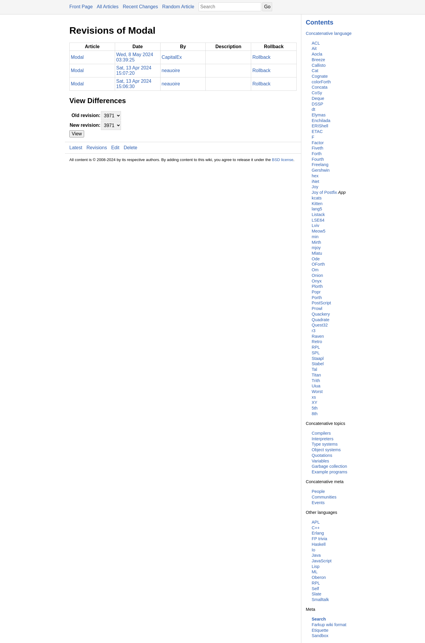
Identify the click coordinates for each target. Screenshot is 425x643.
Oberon (319, 577)
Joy (315, 186)
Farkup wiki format (329, 624)
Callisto (319, 65)
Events (318, 502)
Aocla (317, 54)
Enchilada (321, 120)
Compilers (321, 433)
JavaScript (321, 560)
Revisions (96, 147)
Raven (318, 336)
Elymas (319, 115)
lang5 (317, 209)
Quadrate (320, 319)
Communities (324, 497)
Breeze (318, 59)
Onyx (317, 281)
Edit (115, 147)
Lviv (315, 225)
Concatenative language (329, 33)
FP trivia (319, 538)
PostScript (321, 303)
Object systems (326, 449)
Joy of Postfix (324, 192)
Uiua (316, 386)
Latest (75, 147)
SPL (316, 352)
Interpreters (323, 438)
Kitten (317, 203)
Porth (317, 297)
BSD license (282, 159)
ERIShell (320, 126)
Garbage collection (329, 466)
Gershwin (321, 170)
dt (313, 109)
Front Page (81, 6)
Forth (317, 153)
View (77, 133)
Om (315, 269)
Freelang (320, 164)
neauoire (171, 70)
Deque (318, 98)
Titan (316, 375)
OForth (318, 264)
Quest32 (320, 325)
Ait (314, 48)
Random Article (178, 6)
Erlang (318, 533)
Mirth (316, 242)
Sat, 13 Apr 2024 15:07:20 (133, 70)
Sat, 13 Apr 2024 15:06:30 (133, 84)
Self (315, 588)
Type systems (325, 444)
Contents (320, 22)
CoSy (317, 92)
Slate (316, 594)
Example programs (329, 472)
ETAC (317, 131)
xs (314, 397)
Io (313, 550)
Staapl (318, 358)
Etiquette (320, 630)
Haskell (319, 544)
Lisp (315, 566)
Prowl (317, 308)
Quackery (321, 314)
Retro (317, 341)
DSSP (317, 104)
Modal (77, 57)
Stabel (318, 363)
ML (315, 571)
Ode (316, 258)
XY (314, 402)
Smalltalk (320, 599)
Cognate (320, 76)
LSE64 (318, 220)
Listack (318, 214)
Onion (317, 275)
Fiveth (317, 148)
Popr (316, 292)
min (315, 236)
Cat (315, 70)
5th (315, 408)
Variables (320, 461)
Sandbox (320, 635)
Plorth (317, 286)
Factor (318, 142)
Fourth (318, 159)
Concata (320, 87)
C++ (316, 527)
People (318, 491)
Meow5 (318, 231)
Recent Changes (140, 6)
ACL (316, 43)
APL (316, 522)
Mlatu (317, 253)
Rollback (261, 57)
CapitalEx (172, 57)
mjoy (316, 247)
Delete (130, 147)
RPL (316, 347)
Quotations (322, 455)
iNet (315, 181)
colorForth (321, 81)
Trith (316, 380)
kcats (317, 198)
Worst (317, 391)
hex (315, 175)
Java (316, 555)
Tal (314, 369)
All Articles (108, 6)
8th (315, 413)
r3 (314, 330)
